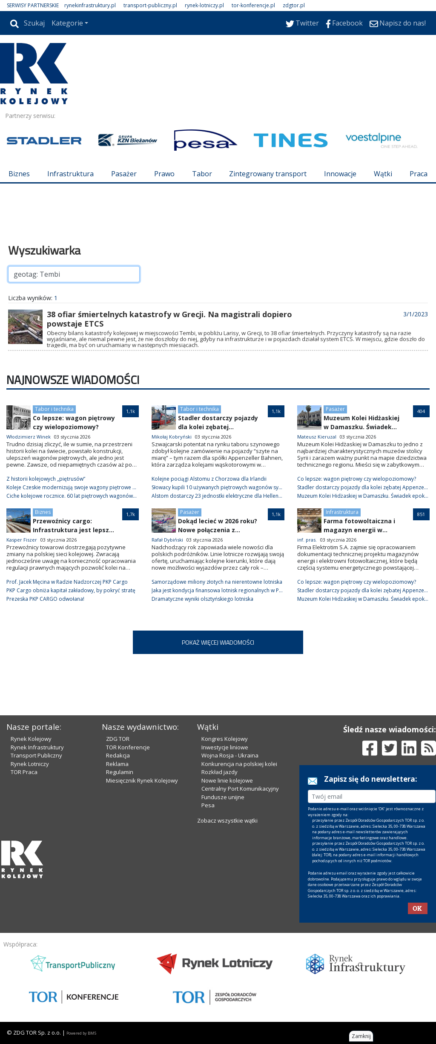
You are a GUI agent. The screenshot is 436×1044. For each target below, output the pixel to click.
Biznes (19, 173)
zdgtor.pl (294, 5)
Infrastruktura (70, 173)
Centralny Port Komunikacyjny (240, 788)
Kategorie (67, 23)
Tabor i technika (54, 409)
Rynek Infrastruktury (37, 747)
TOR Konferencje (128, 747)
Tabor (202, 173)
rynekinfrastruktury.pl (90, 5)
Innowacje (340, 173)
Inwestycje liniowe (224, 747)
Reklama (117, 764)
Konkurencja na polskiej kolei (239, 764)
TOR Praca (24, 772)
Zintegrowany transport (268, 173)
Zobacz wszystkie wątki (227, 820)
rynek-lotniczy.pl (204, 5)
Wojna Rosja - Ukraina (229, 755)
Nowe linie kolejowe (227, 780)
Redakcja (118, 755)
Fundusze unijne (222, 797)
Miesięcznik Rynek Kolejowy (142, 780)
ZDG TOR (117, 739)
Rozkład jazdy (219, 772)
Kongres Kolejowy (224, 739)
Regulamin (119, 772)
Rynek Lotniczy (30, 764)
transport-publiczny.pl (150, 5)
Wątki (383, 173)
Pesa (208, 805)
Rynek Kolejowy (31, 739)
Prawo (164, 173)
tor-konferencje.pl (253, 5)
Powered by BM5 (81, 1033)
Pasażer (124, 173)
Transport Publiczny (36, 755)
